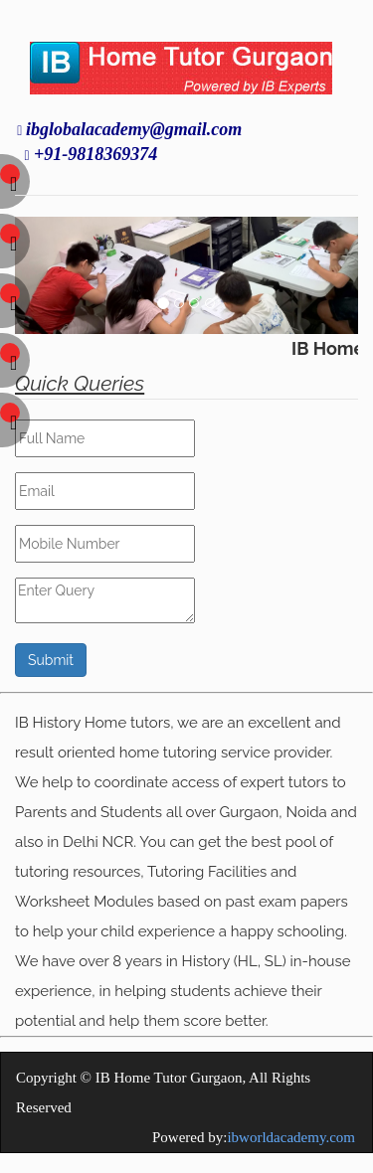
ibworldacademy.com (291, 1137)
